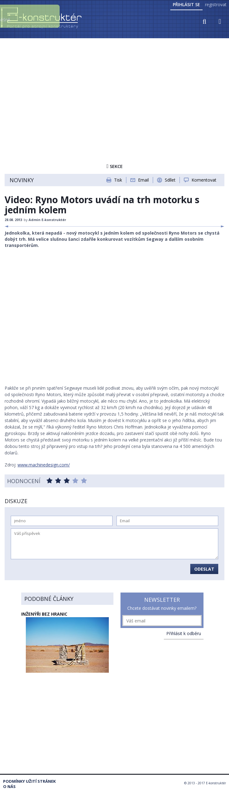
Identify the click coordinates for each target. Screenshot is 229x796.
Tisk (118, 180)
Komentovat (203, 180)
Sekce (114, 166)
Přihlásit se (186, 4)
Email (143, 180)
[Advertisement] (114, 85)
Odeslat (204, 569)
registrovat (216, 4)
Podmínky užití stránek (29, 781)
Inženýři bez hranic (44, 614)
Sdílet (170, 180)
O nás (9, 787)
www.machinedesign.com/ (44, 465)
